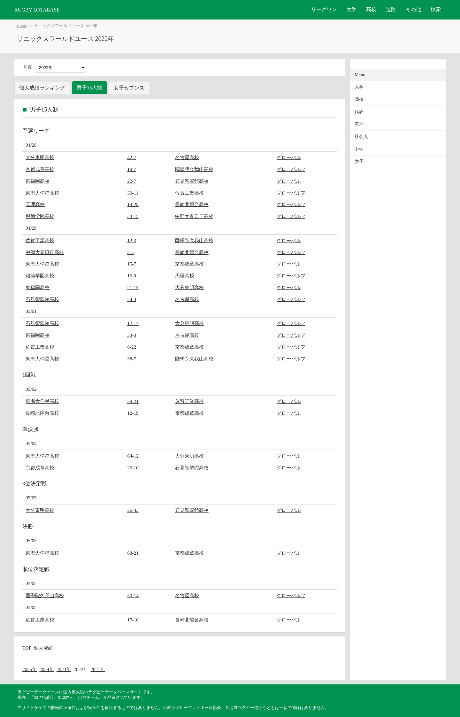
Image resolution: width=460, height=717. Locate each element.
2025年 (29, 669)
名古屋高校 (187, 157)
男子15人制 (89, 87)
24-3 (131, 299)
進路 (391, 9)
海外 (359, 124)
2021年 (98, 669)
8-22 (131, 347)
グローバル (289, 157)
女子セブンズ (129, 87)
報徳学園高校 (40, 216)
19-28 (132, 204)
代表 (359, 111)
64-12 (132, 456)
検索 (436, 9)
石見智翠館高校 (192, 181)
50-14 (132, 595)
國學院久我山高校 (194, 169)
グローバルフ (291, 169)
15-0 (131, 275)
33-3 (131, 335)
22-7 (131, 181)
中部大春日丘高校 (194, 216)
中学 (359, 149)
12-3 (131, 240)
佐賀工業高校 (189, 193)
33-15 (132, 216)
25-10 (132, 467)
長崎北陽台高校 (192, 204)
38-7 (131, 358)
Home (22, 26)
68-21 (132, 553)
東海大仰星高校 (42, 193)
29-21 (132, 401)
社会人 (361, 136)
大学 (351, 9)
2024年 (46, 669)
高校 (371, 9)
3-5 (130, 252)
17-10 (132, 619)
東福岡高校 (38, 181)
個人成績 (43, 648)
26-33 (132, 510)
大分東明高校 (40, 157)
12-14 (132, 323)
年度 (27, 67)
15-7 (131, 263)
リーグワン (324, 9)
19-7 (131, 169)
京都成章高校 (40, 169)
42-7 (131, 157)
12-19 (132, 413)
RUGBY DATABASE (37, 9)
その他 (413, 9)
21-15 (132, 287)
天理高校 (35, 204)
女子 (359, 161)
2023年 (64, 669)
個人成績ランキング (42, 87)
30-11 (132, 193)
